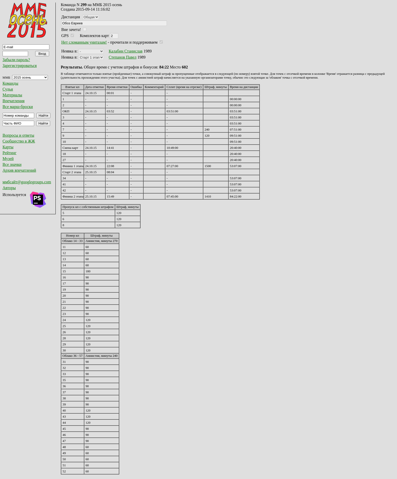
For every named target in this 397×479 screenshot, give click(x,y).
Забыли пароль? (16, 60)
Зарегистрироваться (20, 65)
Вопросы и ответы (18, 135)
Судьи (8, 89)
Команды (10, 83)
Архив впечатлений (19, 170)
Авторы (9, 188)
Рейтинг (9, 153)
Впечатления (14, 101)
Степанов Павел (122, 57)
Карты (8, 147)
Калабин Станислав (126, 51)
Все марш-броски (18, 106)
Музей (8, 158)
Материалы (12, 95)
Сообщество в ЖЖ (19, 141)
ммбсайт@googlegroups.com (27, 182)
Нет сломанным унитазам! (84, 42)
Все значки (12, 164)
